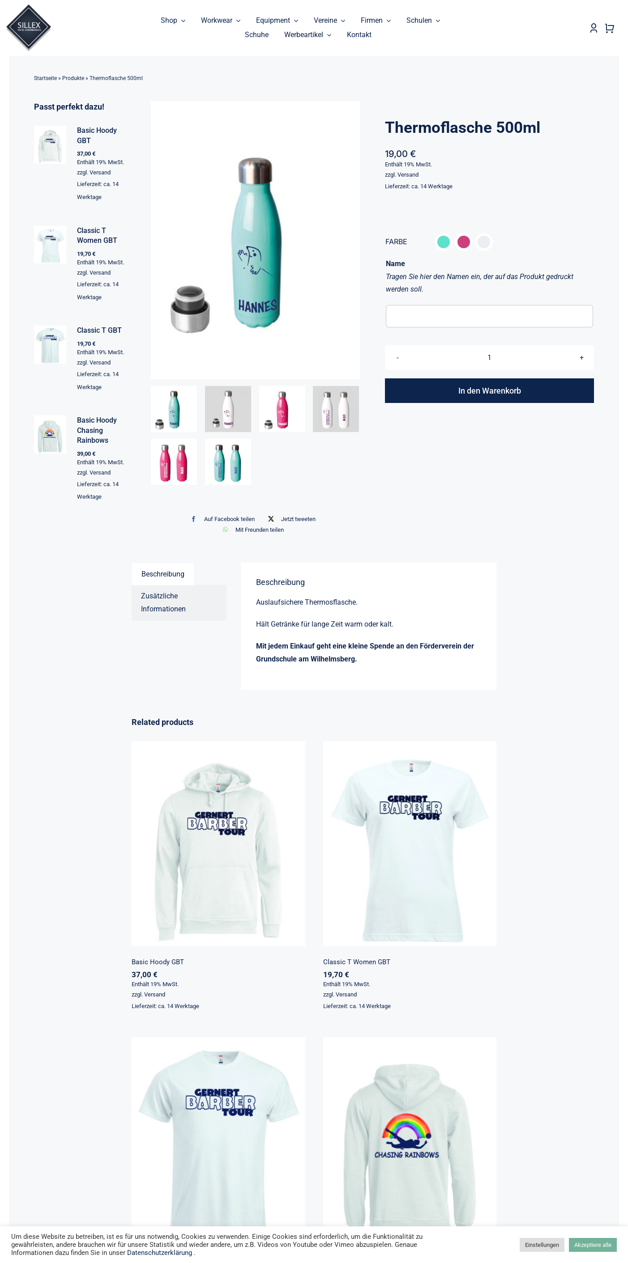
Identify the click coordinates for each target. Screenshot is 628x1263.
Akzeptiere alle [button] (592, 1245)
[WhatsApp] (251, 530)
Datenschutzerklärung (159, 1253)
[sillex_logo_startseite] (28, 8)
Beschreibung (162, 574)
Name (395, 263)
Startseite (45, 78)
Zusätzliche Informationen (163, 603)
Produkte (73, 78)
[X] (290, 519)
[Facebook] (220, 519)
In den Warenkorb (489, 391)
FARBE (396, 241)
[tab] (163, 574)
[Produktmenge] (489, 358)
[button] (444, 242)
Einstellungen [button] (542, 1245)
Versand (408, 174)
